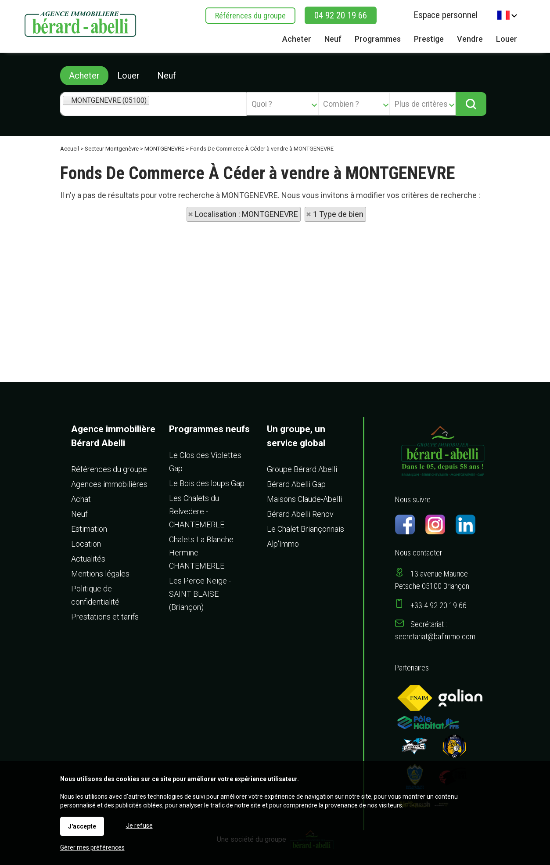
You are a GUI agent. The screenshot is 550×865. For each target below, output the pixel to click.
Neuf (166, 75)
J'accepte (82, 826)
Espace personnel (445, 15)
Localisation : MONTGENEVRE (246, 214)
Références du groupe (250, 15)
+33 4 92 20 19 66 (438, 605)
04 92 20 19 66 (340, 15)
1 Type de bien (338, 214)
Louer (128, 75)
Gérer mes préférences (92, 847)
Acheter (84, 75)
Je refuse (139, 825)
